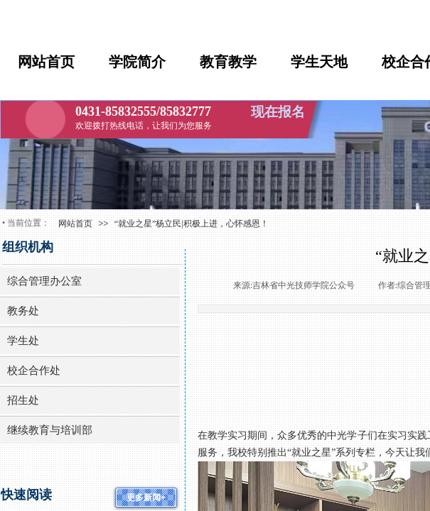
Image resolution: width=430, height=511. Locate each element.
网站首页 (46, 62)
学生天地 (319, 62)
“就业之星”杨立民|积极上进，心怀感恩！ (191, 224)
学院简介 (137, 62)
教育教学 (228, 62)
